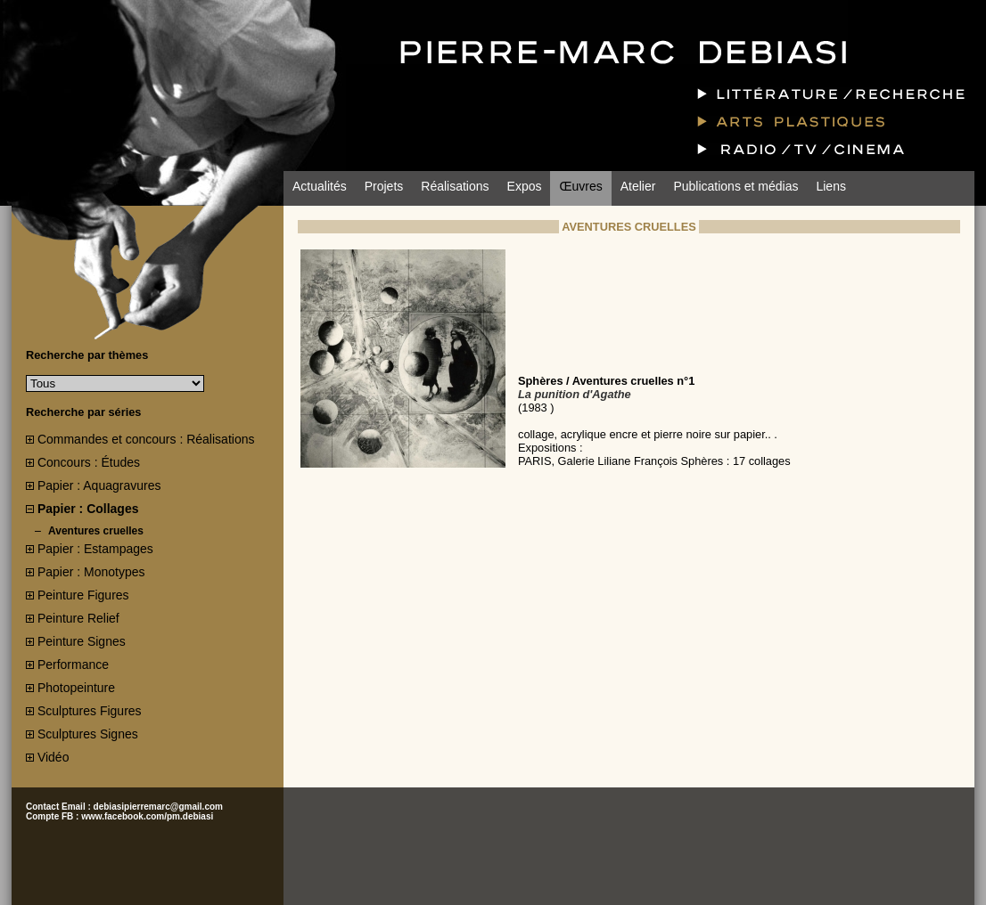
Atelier (638, 186)
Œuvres (580, 186)
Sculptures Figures (89, 711)
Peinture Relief (78, 618)
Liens (830, 186)
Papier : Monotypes (91, 572)
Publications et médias (735, 186)
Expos (524, 186)
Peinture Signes (81, 641)
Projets (384, 186)
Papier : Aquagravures (99, 485)
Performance (73, 664)
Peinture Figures (83, 595)
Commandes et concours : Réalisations (146, 439)
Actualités (319, 186)
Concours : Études (88, 462)
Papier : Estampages (95, 549)
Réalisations (455, 186)
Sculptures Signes (87, 734)
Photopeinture (76, 688)
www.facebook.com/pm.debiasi (147, 816)
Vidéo (53, 757)
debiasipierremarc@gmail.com (158, 806)
